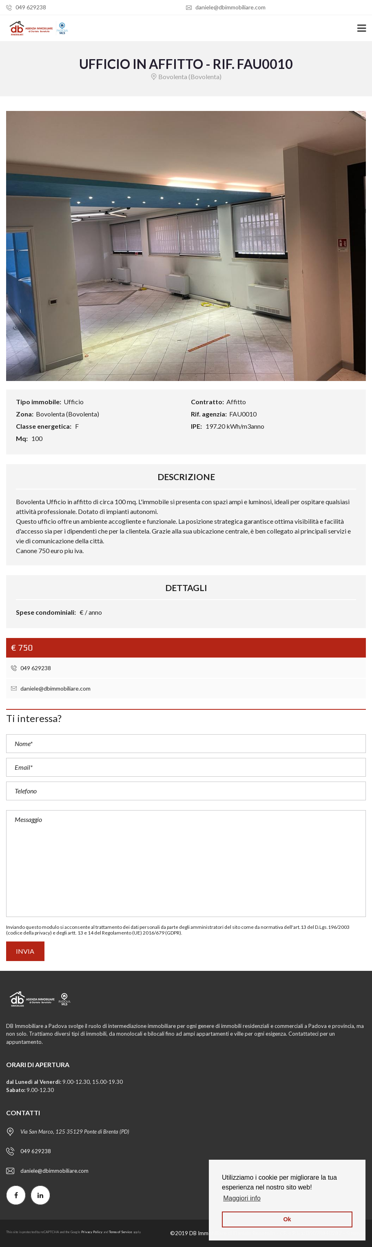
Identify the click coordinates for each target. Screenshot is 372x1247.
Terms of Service (120, 1232)
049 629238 (26, 7)
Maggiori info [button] (242, 1198)
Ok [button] (287, 1219)
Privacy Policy (91, 1232)
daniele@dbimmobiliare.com (226, 7)
